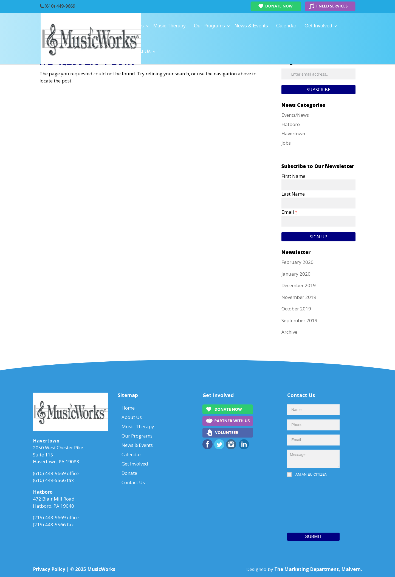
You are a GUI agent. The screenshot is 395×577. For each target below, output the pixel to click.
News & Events (251, 25)
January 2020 (296, 274)
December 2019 (298, 285)
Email (289, 212)
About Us (133, 25)
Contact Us (138, 51)
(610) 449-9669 (59, 6)
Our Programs (209, 25)
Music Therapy (169, 25)
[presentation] (309, 503)
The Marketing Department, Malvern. (318, 569)
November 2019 (298, 297)
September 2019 (299, 320)
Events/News (295, 115)
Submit (313, 536)
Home (108, 25)
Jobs (286, 143)
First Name (293, 176)
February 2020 (297, 262)
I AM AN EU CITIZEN (307, 474)
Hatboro (290, 124)
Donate (110, 51)
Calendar (286, 25)
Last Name (293, 194)
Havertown (293, 133)
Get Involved (318, 25)
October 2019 (296, 308)
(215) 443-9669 (49, 517)
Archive (289, 332)
